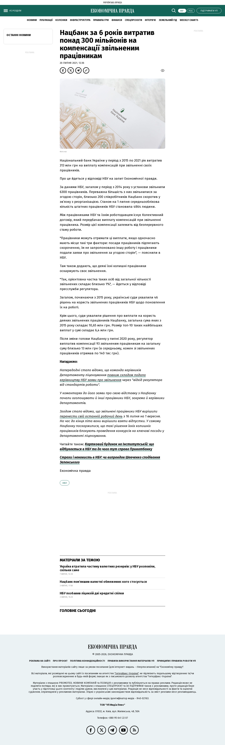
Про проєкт (60, 660)
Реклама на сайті (39, 660)
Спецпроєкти (133, 20)
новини (32, 20)
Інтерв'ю (150, 20)
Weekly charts (189, 20)
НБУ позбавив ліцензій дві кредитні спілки (92, 593)
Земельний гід (168, 20)
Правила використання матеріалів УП (131, 660)
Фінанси (116, 20)
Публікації (46, 20)
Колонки (61, 20)
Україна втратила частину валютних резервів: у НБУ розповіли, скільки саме (107, 568)
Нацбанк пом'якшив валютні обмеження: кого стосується (103, 582)
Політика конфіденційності (87, 660)
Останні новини (19, 35)
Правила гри (101, 20)
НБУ (64, 483)
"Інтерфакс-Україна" (127, 673)
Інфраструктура (80, 20)
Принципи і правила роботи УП (176, 660)
